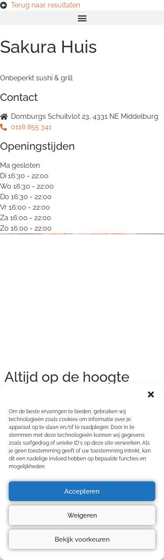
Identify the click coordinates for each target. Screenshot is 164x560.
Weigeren (82, 515)
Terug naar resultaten (45, 5)
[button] (151, 394)
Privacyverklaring (32, 284)
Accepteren (82, 491)
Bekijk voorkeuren (82, 539)
